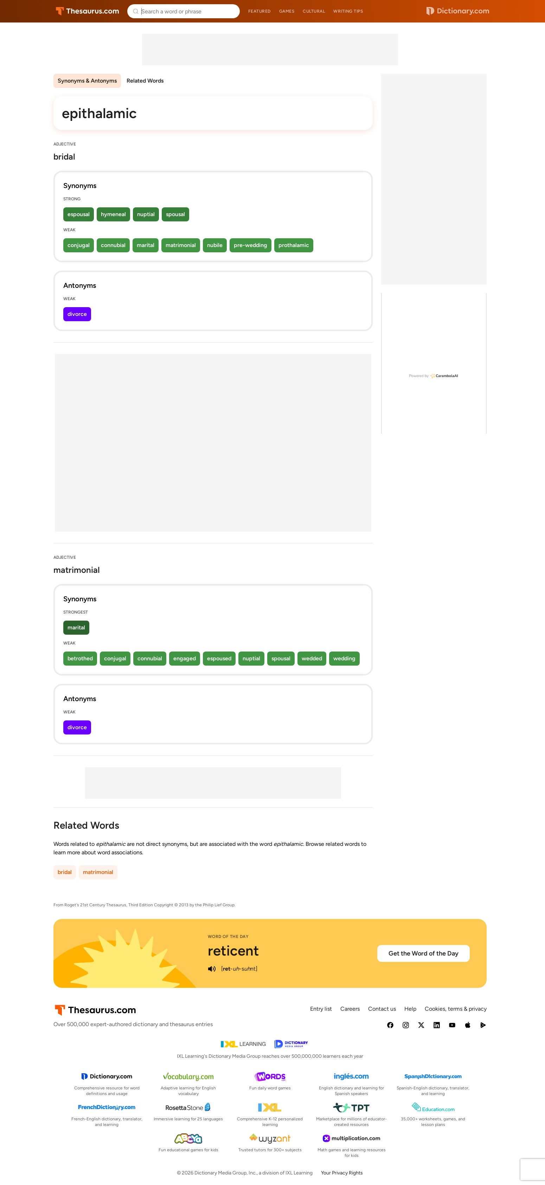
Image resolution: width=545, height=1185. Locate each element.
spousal (175, 214)
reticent (233, 950)
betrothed (80, 658)
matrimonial (181, 245)
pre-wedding (250, 245)
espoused (219, 658)
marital (145, 245)
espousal (79, 214)
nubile (215, 245)
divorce (77, 314)
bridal (65, 872)
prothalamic (293, 245)
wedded (312, 658)
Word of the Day (228, 936)
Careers (350, 1008)
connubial (113, 245)
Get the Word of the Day (424, 953)
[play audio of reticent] (212, 969)
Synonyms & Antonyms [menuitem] (87, 80)
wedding (344, 658)
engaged (184, 658)
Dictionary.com (458, 11)
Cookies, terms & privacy (456, 1008)
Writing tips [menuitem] (348, 11)
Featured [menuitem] (259, 11)
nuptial (146, 214)
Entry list (321, 1008)
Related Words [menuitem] (145, 80)
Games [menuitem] (287, 11)
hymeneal (113, 214)
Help (410, 1008)
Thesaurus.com (87, 11)
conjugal (79, 245)
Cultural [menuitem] (314, 11)
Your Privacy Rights (342, 1173)
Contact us (382, 1008)
